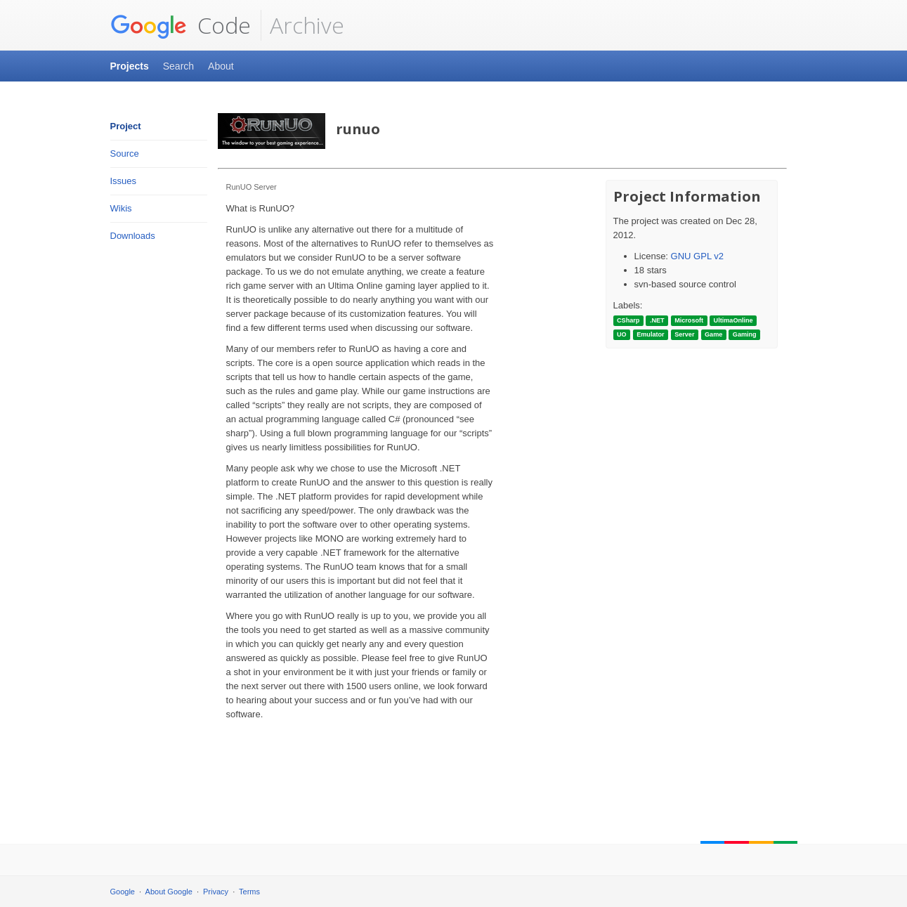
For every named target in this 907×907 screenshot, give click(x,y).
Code (180, 25)
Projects (129, 66)
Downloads (132, 235)
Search (178, 66)
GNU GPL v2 (697, 256)
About (221, 66)
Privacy (215, 891)
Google (122, 891)
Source (124, 153)
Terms (249, 891)
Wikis (121, 208)
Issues (123, 181)
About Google (169, 891)
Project (125, 126)
